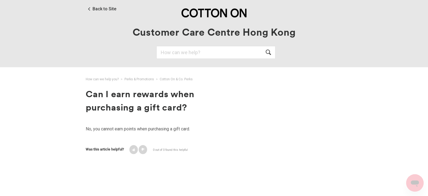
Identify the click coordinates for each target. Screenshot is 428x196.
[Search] (215, 52)
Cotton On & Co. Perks (176, 79)
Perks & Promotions (139, 79)
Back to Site (104, 9)
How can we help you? (102, 79)
